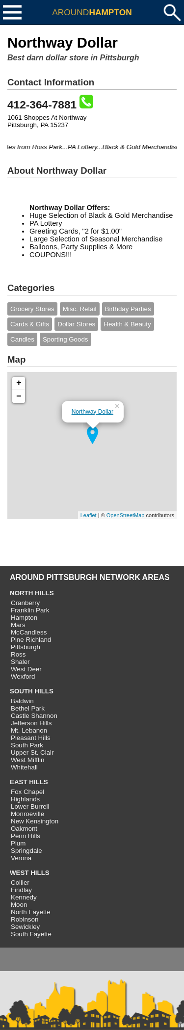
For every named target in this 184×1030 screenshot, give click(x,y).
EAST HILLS (29, 782)
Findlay (21, 890)
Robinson (24, 919)
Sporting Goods (65, 339)
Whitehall (24, 767)
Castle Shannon (34, 715)
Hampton (24, 617)
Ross (18, 654)
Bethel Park (28, 708)
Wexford (23, 676)
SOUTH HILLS (31, 691)
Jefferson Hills (31, 723)
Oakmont (24, 828)
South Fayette (31, 934)
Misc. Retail (80, 309)
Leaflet (88, 515)
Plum (18, 843)
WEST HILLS (30, 872)
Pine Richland (31, 639)
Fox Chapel (27, 791)
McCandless (29, 632)
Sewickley (25, 926)
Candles (22, 339)
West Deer (26, 669)
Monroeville (27, 814)
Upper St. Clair (32, 752)
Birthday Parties (128, 309)
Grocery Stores (32, 309)
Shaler (20, 661)
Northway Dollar (92, 411)
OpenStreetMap (125, 515)
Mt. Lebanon (29, 730)
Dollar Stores (76, 324)
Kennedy (24, 897)
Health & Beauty (127, 324)
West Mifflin (27, 760)
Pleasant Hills (31, 737)
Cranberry (25, 603)
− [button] (19, 396)
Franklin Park (30, 610)
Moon (19, 904)
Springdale (26, 850)
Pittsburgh (25, 647)
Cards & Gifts (29, 324)
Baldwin (22, 701)
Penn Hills (25, 836)
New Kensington (34, 821)
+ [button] (19, 383)
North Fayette (31, 912)
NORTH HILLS (32, 593)
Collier (20, 882)
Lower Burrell (30, 806)
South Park (27, 745)
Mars (18, 625)
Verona (21, 858)
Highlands (25, 799)
